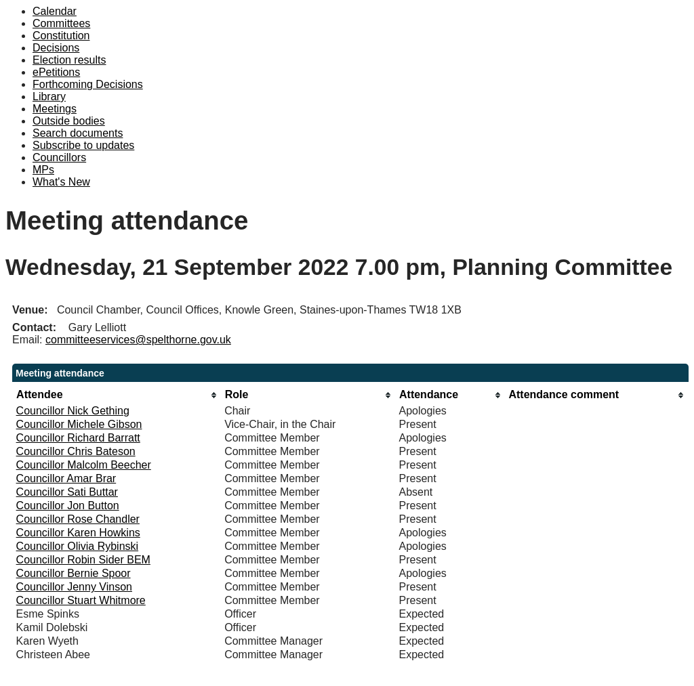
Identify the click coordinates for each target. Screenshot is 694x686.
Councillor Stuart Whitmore (81, 600)
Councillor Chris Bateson (76, 451)
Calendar (55, 11)
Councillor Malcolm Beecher (83, 465)
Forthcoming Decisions (88, 84)
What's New (61, 182)
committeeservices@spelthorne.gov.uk (138, 339)
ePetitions (56, 72)
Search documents (78, 133)
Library (49, 96)
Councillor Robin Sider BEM (83, 559)
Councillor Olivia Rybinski (77, 546)
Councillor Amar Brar (66, 478)
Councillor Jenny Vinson (74, 587)
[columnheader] (117, 395)
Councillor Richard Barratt (78, 438)
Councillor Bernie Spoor (73, 573)
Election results (69, 60)
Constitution (61, 35)
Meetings (55, 108)
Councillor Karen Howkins (78, 532)
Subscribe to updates (83, 145)
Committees (61, 23)
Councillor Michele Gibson (79, 424)
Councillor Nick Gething (72, 410)
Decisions (56, 47)
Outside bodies (69, 121)
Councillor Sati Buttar (67, 492)
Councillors (59, 157)
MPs (43, 169)
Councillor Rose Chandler (78, 519)
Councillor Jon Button (67, 505)
